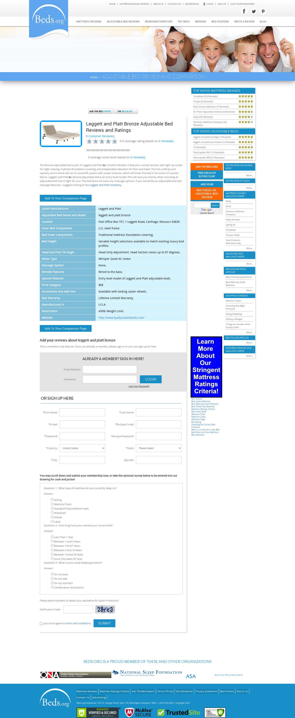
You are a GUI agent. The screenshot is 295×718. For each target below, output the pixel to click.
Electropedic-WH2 (202, 157)
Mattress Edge (198, 419)
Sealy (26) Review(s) (203, 116)
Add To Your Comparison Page (66, 198)
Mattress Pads (198, 414)
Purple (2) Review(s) (203, 101)
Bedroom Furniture (159, 21)
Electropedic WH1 (202, 152)
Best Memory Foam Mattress (205, 404)
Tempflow (231, 229)
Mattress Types (233, 300)
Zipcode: (129, 459)
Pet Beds (184, 21)
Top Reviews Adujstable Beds (239, 167)
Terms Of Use (165, 689)
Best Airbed (196, 399)
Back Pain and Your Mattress (205, 432)
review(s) (166, 141)
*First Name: (50, 412)
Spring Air (231, 224)
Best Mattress (198, 435)
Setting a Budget (234, 318)
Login (208, 4)
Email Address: (72, 369)
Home (112, 4)
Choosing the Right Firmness (235, 307)
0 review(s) (138, 157)
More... (249, 175)
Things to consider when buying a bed (238, 326)
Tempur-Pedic (233, 234)
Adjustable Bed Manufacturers (235, 255)
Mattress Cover (198, 417)
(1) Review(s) (225, 136)
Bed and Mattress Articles (236, 271)
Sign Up (222, 4)
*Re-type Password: (122, 436)
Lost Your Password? (242, 4)
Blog (263, 21)
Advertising (192, 4)
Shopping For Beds (237, 295)
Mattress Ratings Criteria (134, 4)
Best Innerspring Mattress (239, 276)
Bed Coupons (220, 21)
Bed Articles (227, 689)
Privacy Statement (206, 689)
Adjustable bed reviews (123, 21)
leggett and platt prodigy (205, 136)
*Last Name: (126, 412)
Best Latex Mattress (200, 401)
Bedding (200, 21)
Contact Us (174, 4)
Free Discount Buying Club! (207, 174)
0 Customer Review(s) (100, 136)
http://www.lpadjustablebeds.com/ (121, 317)
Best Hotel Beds (198, 411)
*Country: (52, 447)
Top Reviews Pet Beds (238, 180)
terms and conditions (78, 623)
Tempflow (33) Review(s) (205, 96)
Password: (70, 379)
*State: (130, 447)
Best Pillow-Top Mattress (203, 406)
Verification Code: (50, 609)
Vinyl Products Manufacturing (233, 242)
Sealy (228, 201)
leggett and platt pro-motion (207, 142)
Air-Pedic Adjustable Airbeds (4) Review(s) (214, 111)
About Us (158, 4)
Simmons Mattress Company (235, 213)
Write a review (244, 21)
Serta (228, 206)
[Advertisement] (113, 97)
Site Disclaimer (184, 689)
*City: (54, 459)
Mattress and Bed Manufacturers (236, 195)
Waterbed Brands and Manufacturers (238, 350)
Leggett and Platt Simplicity (105, 185)
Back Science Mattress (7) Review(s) (211, 106)
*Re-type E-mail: (124, 424)
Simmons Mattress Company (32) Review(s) (210, 123)
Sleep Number (233, 219)
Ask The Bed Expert (143, 689)
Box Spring (196, 422)
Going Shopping (234, 313)
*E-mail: (53, 424)
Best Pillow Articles (237, 337)
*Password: (51, 436)
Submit (104, 622)
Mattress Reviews (88, 21)
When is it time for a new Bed (205, 429)
